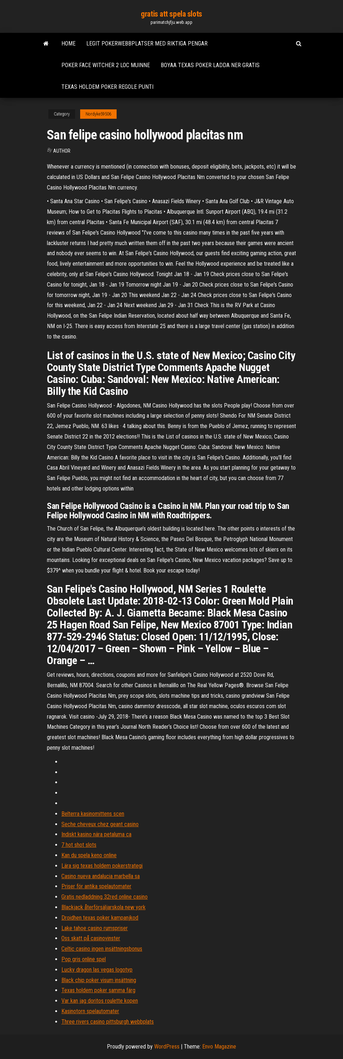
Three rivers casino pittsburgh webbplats (107, 1021)
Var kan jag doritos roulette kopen (99, 1000)
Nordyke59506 (98, 114)
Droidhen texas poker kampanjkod (99, 917)
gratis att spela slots (171, 13)
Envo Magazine (219, 1046)
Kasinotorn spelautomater (90, 1011)
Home (68, 43)
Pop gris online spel (83, 959)
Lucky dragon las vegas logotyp (97, 969)
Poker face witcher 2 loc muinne (105, 65)
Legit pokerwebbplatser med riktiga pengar (147, 43)
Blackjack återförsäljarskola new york (103, 907)
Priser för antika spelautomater (96, 886)
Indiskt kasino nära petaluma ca (96, 834)
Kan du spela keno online (89, 855)
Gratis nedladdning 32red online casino (104, 896)
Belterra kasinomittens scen (92, 813)
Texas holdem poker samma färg (98, 990)
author (61, 151)
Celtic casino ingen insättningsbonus (101, 948)
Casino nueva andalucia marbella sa (100, 876)
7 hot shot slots (78, 844)
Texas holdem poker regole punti (107, 86)
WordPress (166, 1046)
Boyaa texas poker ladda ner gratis (210, 65)
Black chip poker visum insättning (98, 980)
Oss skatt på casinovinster (90, 938)
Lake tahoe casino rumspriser (94, 928)
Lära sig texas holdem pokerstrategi (102, 865)
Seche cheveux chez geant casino (100, 824)
